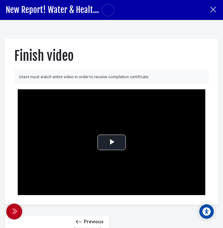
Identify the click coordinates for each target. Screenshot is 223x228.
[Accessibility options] (206, 211)
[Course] (213, 10)
